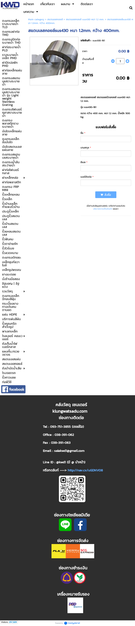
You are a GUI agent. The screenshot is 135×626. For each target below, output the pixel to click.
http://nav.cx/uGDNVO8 (85, 470)
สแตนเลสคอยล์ (55, 19)
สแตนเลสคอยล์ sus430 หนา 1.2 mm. (85, 19)
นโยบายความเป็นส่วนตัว (102, 208)
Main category (36, 19)
